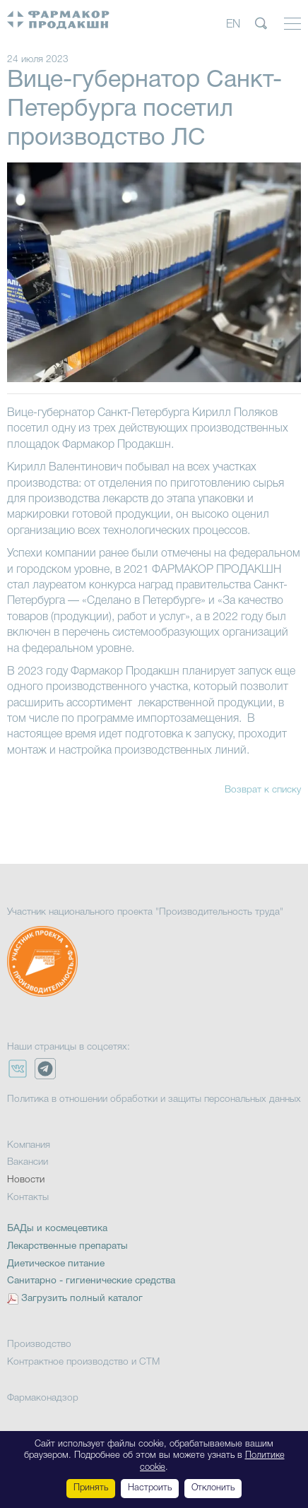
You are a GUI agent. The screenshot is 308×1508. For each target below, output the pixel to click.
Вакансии (27, 1162)
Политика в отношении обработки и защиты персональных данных (154, 1099)
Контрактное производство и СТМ (83, 1362)
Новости (26, 1180)
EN (233, 25)
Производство (39, 1344)
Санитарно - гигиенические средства (91, 1281)
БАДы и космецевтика (57, 1228)
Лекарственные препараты (67, 1246)
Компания (28, 1145)
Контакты (28, 1197)
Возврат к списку (263, 790)
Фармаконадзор (42, 1398)
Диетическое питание (56, 1264)
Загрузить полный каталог (82, 1298)
